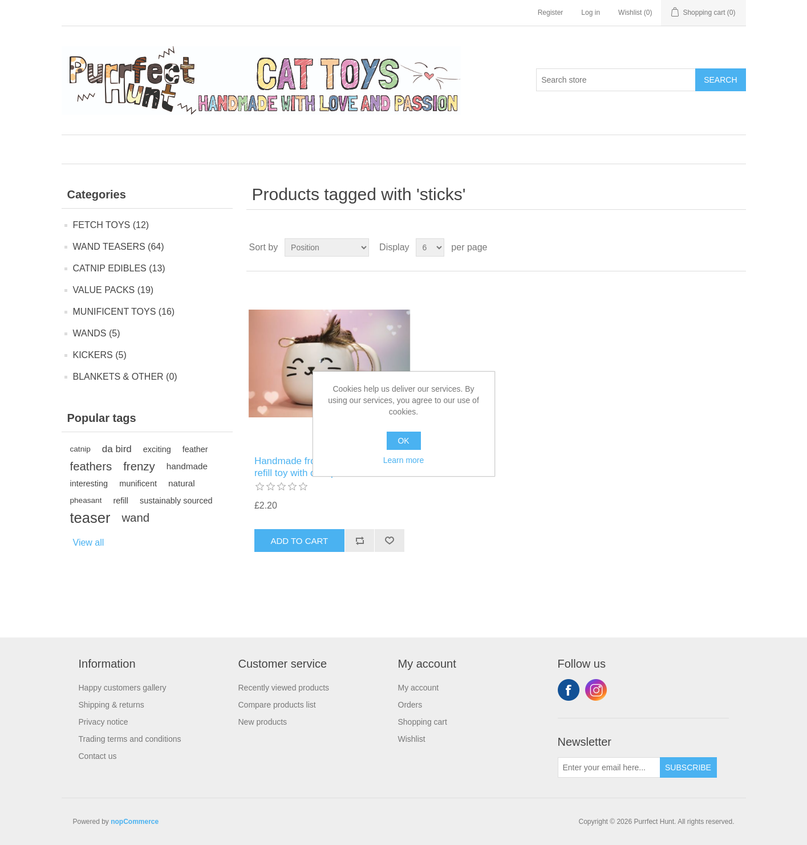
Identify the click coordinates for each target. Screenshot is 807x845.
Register (550, 13)
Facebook (568, 690)
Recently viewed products (284, 687)
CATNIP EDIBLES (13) (119, 268)
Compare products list (277, 704)
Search (720, 79)
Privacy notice (103, 721)
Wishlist (411, 739)
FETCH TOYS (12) (111, 225)
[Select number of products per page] (430, 247)
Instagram (596, 690)
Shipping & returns (111, 704)
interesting (89, 483)
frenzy (139, 466)
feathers (91, 466)
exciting (157, 449)
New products (262, 721)
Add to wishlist (389, 540)
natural (181, 483)
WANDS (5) (96, 333)
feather (195, 449)
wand (135, 517)
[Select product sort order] (327, 247)
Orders (410, 704)
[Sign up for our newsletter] (609, 767)
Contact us (98, 756)
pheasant (86, 500)
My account (418, 687)
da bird (117, 449)
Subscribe (688, 767)
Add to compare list (359, 540)
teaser (90, 518)
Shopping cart (422, 721)
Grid (716, 247)
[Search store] (616, 79)
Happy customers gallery (123, 687)
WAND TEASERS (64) (118, 246)
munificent (138, 483)
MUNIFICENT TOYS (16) (124, 311)
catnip (80, 449)
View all (88, 542)
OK (403, 440)
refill (120, 500)
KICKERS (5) (100, 355)
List (736, 247)
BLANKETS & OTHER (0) (125, 376)
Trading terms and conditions (130, 739)
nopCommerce (135, 822)
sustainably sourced (176, 500)
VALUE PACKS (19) (113, 290)
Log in (590, 13)
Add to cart (299, 541)
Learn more (403, 460)
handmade (187, 466)
